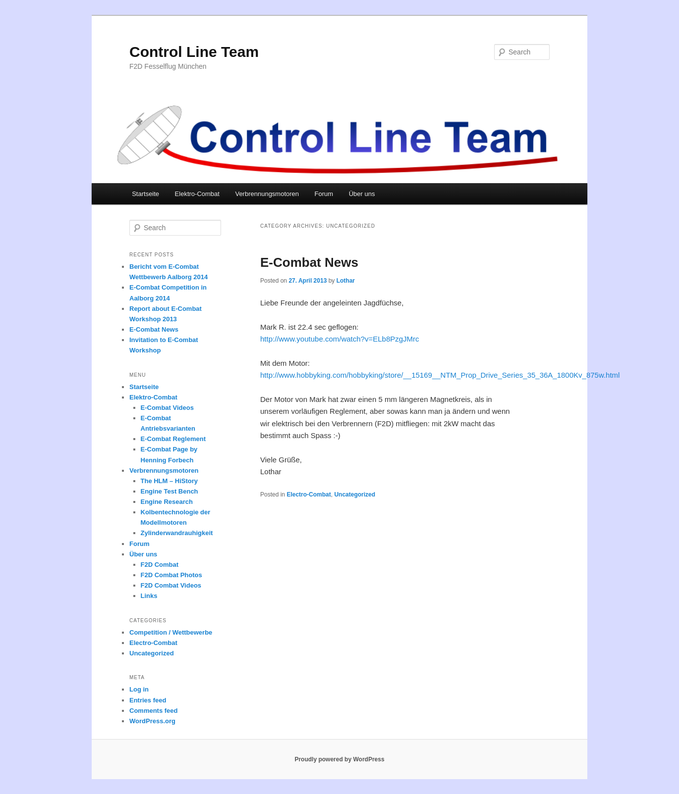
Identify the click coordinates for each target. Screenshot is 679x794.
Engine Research (167, 501)
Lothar (346, 280)
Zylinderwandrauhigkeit (177, 533)
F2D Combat (160, 564)
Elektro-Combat (197, 194)
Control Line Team (194, 52)
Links (149, 595)
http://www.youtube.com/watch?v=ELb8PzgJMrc (339, 339)
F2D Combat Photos (171, 575)
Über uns (362, 194)
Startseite (145, 194)
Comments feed (153, 710)
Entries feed (147, 700)
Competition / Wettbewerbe (170, 632)
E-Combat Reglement (173, 439)
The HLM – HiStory (169, 481)
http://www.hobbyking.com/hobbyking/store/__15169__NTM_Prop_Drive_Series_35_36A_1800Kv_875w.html (440, 375)
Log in (139, 689)
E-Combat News (309, 262)
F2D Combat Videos (171, 585)
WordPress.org (152, 721)
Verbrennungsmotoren (267, 194)
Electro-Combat (308, 494)
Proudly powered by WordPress (339, 759)
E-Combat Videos (167, 407)
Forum (324, 194)
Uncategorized (354, 494)
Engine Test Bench (169, 491)
